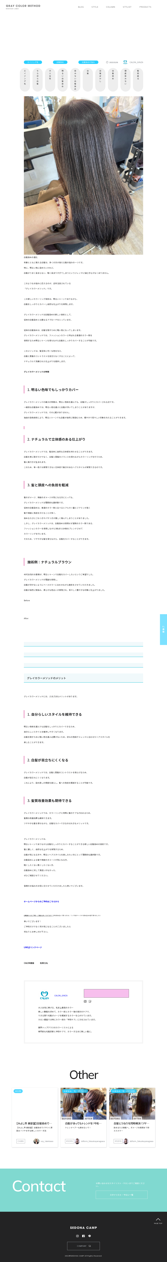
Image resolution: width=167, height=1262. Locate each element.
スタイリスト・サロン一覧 (121, 1194)
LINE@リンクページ (33, 947)
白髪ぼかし (100, 75)
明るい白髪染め (63, 78)
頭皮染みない (125, 77)
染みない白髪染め (75, 79)
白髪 (88, 72)
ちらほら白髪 (37, 77)
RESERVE (106, 992)
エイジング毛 (25, 77)
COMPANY (81, 1246)
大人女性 (50, 74)
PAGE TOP (158, 1223)
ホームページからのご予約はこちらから (41, 901)
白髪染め (113, 74)
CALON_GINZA (60, 995)
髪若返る (138, 74)
